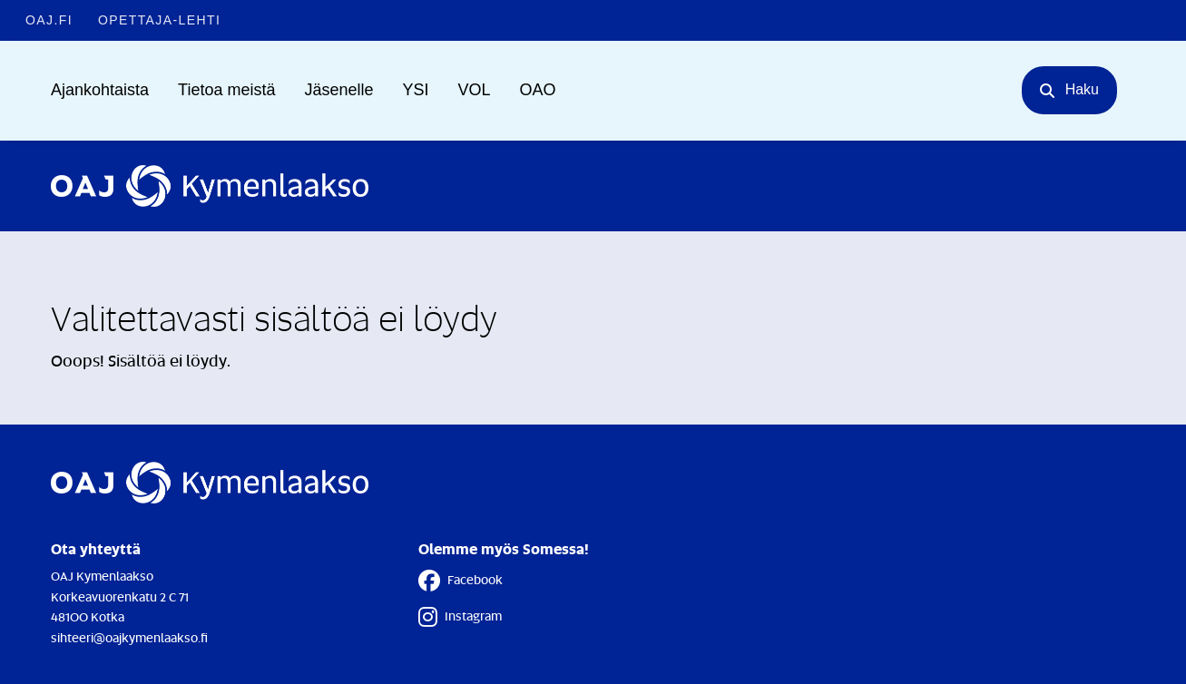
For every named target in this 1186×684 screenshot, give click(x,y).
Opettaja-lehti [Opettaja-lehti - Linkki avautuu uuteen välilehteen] (159, 20)
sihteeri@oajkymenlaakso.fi (129, 637)
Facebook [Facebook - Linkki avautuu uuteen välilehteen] (460, 580)
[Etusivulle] (209, 186)
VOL (474, 90)
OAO (538, 90)
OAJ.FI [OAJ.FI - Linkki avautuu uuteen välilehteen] (49, 20)
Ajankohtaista (100, 90)
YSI (416, 90)
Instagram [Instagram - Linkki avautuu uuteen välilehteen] (460, 617)
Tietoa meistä (226, 90)
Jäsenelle (338, 90)
